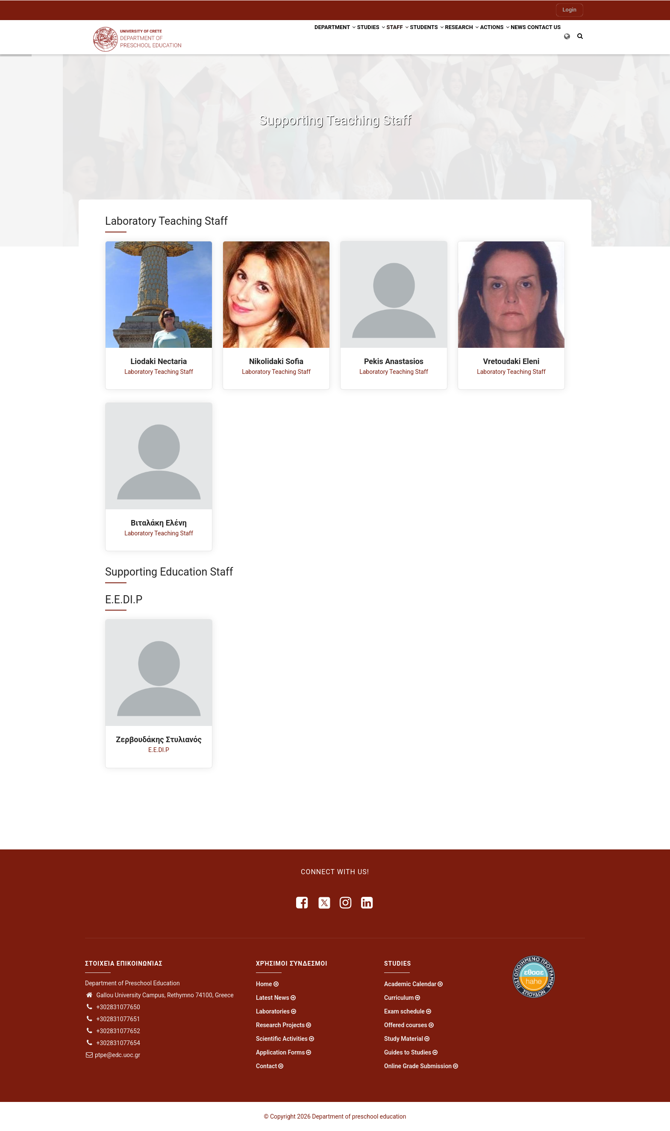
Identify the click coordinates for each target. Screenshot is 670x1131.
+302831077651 (112, 1019)
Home (264, 984)
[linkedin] (367, 903)
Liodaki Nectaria (159, 361)
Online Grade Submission (418, 1066)
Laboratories (273, 1011)
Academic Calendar (410, 984)
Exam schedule (404, 1011)
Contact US (540, 35)
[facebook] (302, 903)
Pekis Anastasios (393, 361)
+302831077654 (112, 1043)
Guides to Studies (407, 1052)
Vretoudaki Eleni (511, 361)
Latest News (272, 997)
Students (395, 35)
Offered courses (405, 1025)
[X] (324, 903)
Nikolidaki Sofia (276, 361)
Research (438, 35)
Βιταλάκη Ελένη (159, 522)
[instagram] (346, 903)
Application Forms (280, 1052)
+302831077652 (112, 1031)
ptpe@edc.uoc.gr (112, 1055)
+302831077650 (112, 1007)
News (508, 35)
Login (569, 9)
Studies (325, 35)
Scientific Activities (282, 1038)
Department (282, 35)
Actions (477, 35)
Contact (266, 1066)
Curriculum (399, 997)
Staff (359, 35)
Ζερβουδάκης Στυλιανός (158, 739)
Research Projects (280, 1025)
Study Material (403, 1038)
